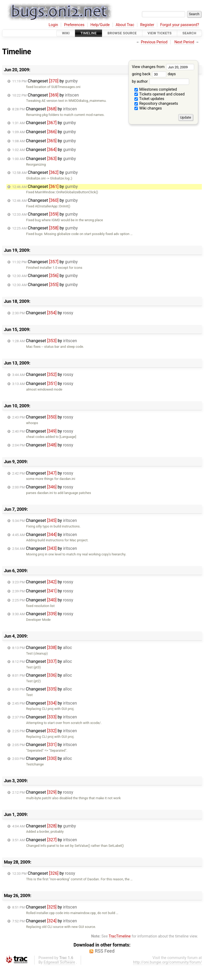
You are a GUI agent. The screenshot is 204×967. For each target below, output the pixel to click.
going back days (154, 74)
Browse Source (122, 33)
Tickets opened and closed (159, 94)
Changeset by (45, 80)
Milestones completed (155, 89)
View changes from (163, 67)
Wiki (66, 33)
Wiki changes (148, 108)
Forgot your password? (179, 25)
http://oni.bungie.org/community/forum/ (167, 962)
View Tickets (160, 33)
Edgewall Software (59, 962)
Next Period (184, 42)
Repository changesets (156, 103)
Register (147, 25)
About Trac (125, 25)
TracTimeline (120, 936)
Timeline (88, 33)
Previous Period (154, 42)
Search (189, 33)
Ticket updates (149, 99)
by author (160, 81)
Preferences (74, 25)
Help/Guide (100, 25)
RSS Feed (104, 951)
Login (53, 25)
